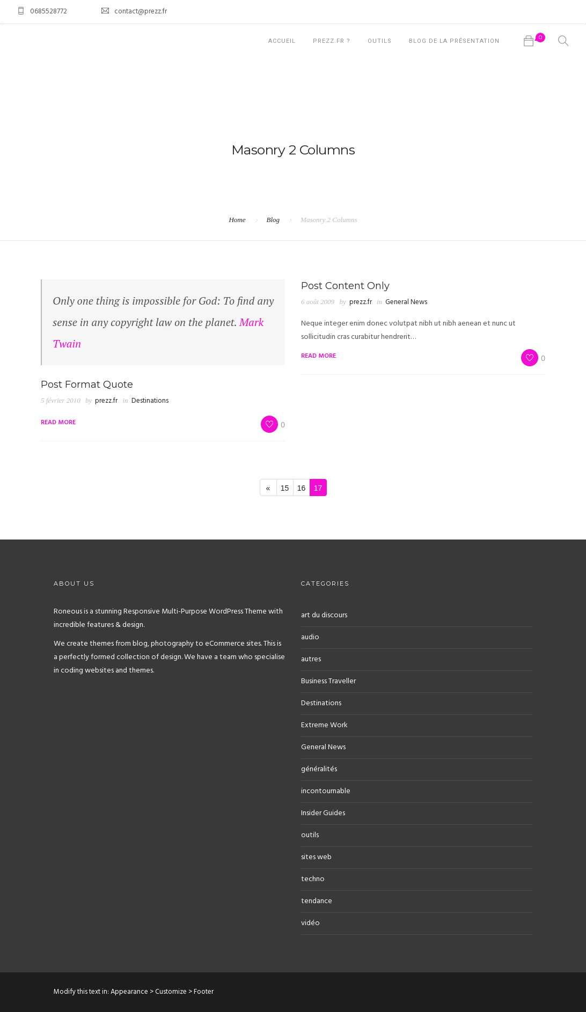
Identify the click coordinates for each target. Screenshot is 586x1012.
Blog (273, 220)
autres (311, 659)
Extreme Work (324, 725)
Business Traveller (328, 681)
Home (237, 220)
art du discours (324, 615)
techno (313, 879)
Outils (380, 41)
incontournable (325, 791)
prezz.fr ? (331, 41)
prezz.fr (106, 401)
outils (310, 835)
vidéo (310, 923)
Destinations (150, 401)
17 (318, 488)
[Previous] (268, 487)
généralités (319, 769)
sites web (316, 857)
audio (310, 637)
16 (301, 488)
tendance (316, 901)
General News (406, 302)
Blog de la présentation (454, 41)
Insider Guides (323, 813)
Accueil (282, 41)
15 (285, 488)
